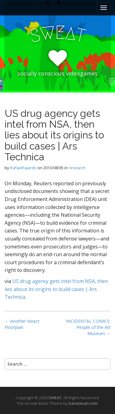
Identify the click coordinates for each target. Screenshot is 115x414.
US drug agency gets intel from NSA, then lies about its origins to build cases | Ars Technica (56, 289)
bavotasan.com (83, 403)
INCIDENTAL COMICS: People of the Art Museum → (88, 327)
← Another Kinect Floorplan (22, 324)
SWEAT (54, 397)
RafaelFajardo (23, 167)
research (77, 167)
